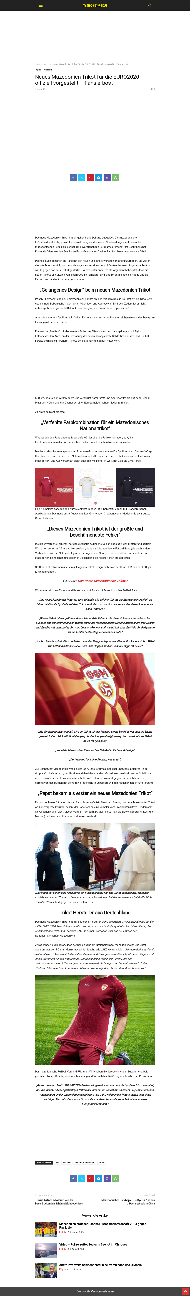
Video (101, 1162)
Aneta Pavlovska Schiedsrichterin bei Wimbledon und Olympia (100, 1265)
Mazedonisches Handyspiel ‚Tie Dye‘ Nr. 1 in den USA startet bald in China (128, 1202)
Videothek (48, 70)
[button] (40, 5)
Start (37, 64)
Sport (45, 64)
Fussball (67, 1162)
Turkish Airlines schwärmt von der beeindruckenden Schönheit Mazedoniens (59, 1202)
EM (57, 1162)
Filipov (62, 1232)
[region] (95, 38)
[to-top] (185, 1290)
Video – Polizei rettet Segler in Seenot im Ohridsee (93, 1244)
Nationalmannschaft (84, 1162)
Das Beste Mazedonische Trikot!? (102, 581)
